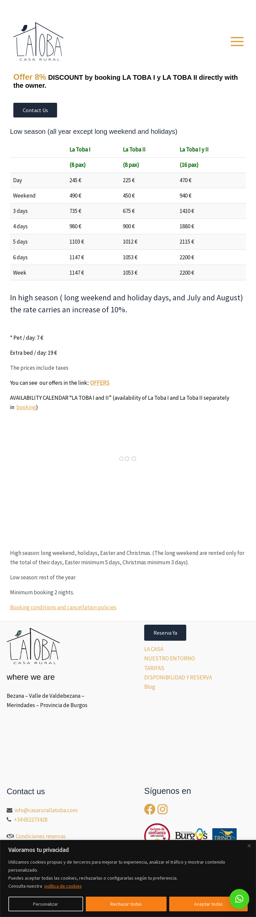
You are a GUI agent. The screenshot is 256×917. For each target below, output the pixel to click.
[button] (212, 8)
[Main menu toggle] (237, 41)
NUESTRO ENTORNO (169, 658)
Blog (149, 686)
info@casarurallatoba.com (46, 810)
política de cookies (63, 886)
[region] (128, 878)
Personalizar (45, 904)
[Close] (249, 846)
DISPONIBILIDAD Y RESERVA (178, 677)
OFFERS (99, 383)
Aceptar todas (208, 904)
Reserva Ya (165, 632)
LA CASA (153, 649)
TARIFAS (154, 668)
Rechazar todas (126, 904)
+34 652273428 (30, 819)
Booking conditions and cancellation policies (63, 607)
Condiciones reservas (41, 836)
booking (26, 407)
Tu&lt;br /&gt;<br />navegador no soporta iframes (60, 471)
